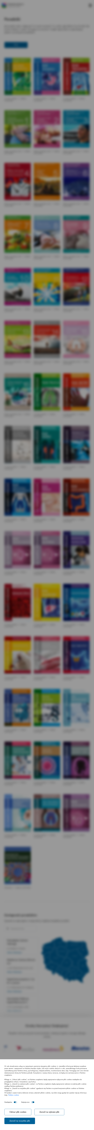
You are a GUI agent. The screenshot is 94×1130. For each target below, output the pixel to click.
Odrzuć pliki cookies (17, 1112)
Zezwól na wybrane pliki (49, 1112)
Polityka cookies (13, 1095)
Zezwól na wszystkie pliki (19, 1120)
